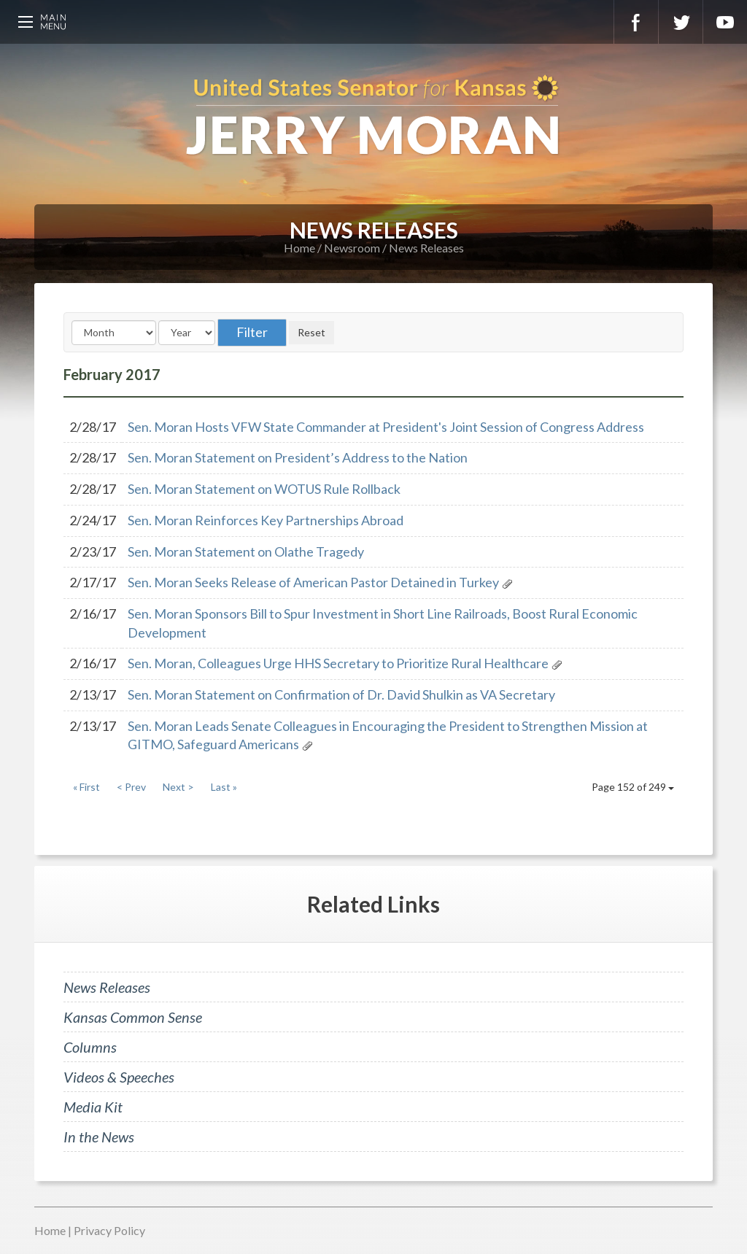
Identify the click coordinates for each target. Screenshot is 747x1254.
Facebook (636, 22)
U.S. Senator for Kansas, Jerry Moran (373, 117)
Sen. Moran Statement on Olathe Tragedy (246, 551)
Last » (224, 787)
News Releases (426, 248)
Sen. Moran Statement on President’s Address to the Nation (298, 457)
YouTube (725, 22)
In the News (98, 1136)
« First (86, 787)
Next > (178, 787)
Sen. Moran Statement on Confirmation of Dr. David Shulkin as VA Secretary (341, 694)
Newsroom (352, 248)
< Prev (131, 787)
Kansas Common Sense (132, 1017)
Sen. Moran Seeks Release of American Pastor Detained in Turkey (313, 582)
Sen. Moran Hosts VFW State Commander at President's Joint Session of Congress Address (386, 427)
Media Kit (93, 1106)
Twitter (681, 22)
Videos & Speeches (118, 1076)
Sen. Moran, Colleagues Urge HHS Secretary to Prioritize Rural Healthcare (338, 663)
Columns (90, 1047)
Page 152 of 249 (633, 787)
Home (299, 248)
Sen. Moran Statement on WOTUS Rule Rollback (264, 489)
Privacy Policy (109, 1230)
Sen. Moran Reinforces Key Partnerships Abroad (265, 520)
